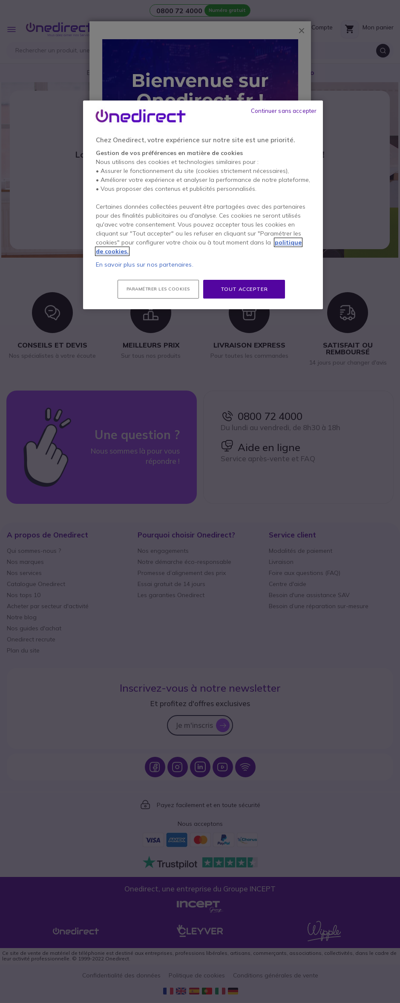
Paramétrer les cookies (158, 289)
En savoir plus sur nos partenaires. (144, 264)
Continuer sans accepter (284, 110)
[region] (203, 205)
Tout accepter (244, 289)
